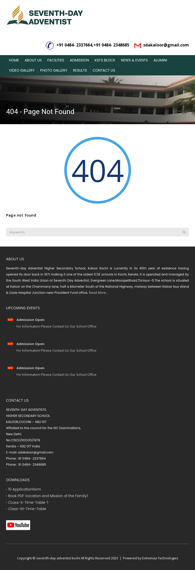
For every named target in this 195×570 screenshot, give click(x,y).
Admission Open (30, 319)
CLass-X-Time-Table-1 (28, 502)
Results (80, 70)
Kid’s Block (105, 60)
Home (14, 60)
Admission (79, 60)
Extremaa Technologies (160, 558)
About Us (33, 60)
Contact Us (104, 70)
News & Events (134, 60)
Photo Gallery (53, 70)
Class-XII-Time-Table (27, 508)
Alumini (160, 60)
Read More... (98, 292)
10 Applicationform (24, 489)
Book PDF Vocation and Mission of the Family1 (48, 495)
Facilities (55, 60)
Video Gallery (22, 70)
